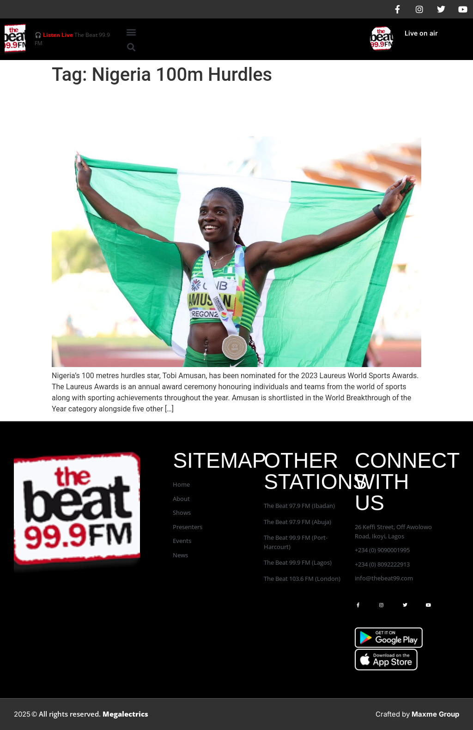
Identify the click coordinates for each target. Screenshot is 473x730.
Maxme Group (435, 714)
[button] (131, 31)
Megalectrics (125, 713)
